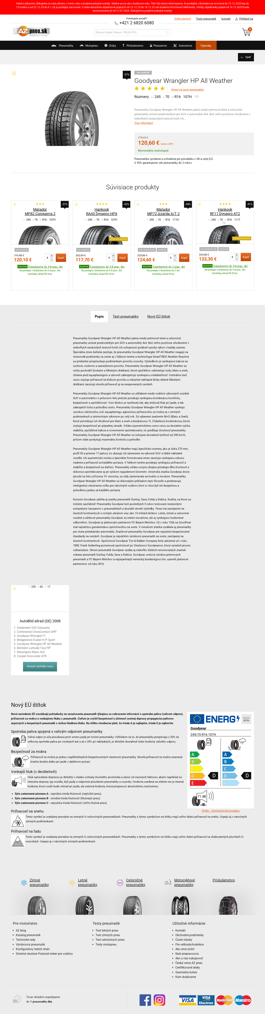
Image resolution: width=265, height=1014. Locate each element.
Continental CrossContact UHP (36, 620)
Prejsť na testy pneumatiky (187, 89)
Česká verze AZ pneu (188, 945)
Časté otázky (183, 922)
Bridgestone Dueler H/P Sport (36, 628)
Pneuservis (161, 47)
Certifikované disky (187, 950)
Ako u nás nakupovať (189, 941)
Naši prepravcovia (187, 936)
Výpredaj (216, 45)
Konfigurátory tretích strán (33, 931)
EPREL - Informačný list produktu (221, 799)
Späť (247, 57)
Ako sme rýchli (184, 931)
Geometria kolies (186, 955)
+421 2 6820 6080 (136, 22)
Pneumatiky (51, 47)
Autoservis (189, 47)
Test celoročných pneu (110, 922)
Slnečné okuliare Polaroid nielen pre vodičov (44, 936)
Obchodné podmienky (189, 917)
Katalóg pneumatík (28, 917)
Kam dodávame (185, 959)
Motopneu (81, 47)
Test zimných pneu (108, 917)
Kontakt (225, 18)
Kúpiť (61, 257)
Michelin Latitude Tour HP (34, 636)
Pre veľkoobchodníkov (189, 927)
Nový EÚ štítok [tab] (161, 305)
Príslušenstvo (134, 45)
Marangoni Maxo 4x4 (31, 640)
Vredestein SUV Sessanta (33, 616)
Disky (106, 47)
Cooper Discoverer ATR (32, 644)
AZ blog (21, 913)
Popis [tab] (96, 305)
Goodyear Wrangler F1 (31, 624)
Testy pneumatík (204, 18)
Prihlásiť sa (243, 19)
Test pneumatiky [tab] (125, 305)
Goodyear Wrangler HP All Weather (39, 632)
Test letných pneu (107, 913)
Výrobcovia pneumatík (30, 927)
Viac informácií (143, 122)
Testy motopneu (106, 927)
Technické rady (25, 922)
